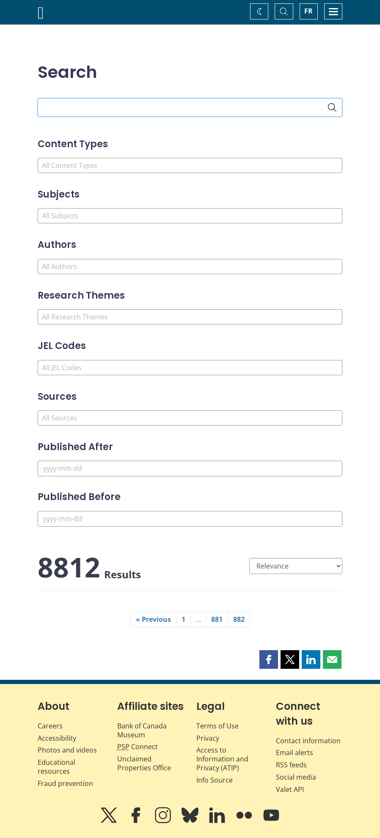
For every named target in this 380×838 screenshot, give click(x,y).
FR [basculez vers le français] (308, 11)
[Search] (332, 107)
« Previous (153, 619)
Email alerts (294, 752)
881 (217, 619)
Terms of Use (217, 726)
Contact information (308, 740)
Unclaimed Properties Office (144, 763)
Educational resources (56, 767)
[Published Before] (190, 519)
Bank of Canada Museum (142, 730)
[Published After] (190, 468)
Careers (50, 726)
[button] (268, 659)
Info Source (214, 780)
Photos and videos (67, 750)
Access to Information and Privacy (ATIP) (222, 758)
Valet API (290, 789)
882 (239, 619)
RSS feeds (291, 764)
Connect (137, 746)
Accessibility (57, 738)
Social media (296, 777)
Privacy (207, 738)
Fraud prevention (65, 783)
